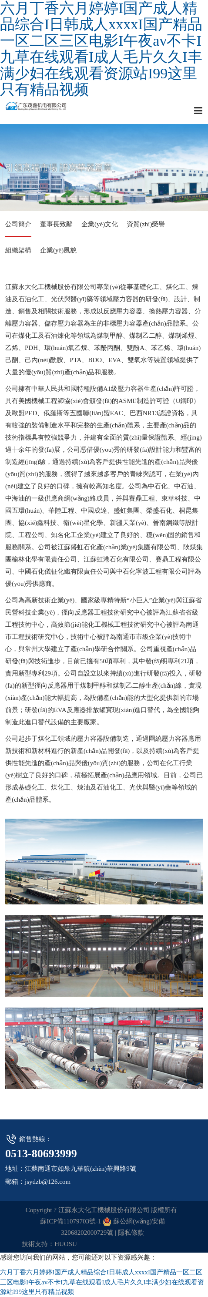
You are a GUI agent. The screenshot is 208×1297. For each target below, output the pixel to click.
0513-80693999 (41, 1153)
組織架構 (18, 250)
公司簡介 (18, 224)
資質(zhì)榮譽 (146, 224)
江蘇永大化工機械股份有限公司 (44, 110)
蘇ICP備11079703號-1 (70, 1221)
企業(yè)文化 (99, 224)
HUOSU (65, 1243)
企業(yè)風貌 (58, 250)
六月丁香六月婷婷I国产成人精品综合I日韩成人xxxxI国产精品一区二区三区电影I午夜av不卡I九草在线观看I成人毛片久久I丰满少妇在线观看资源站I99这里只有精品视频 (101, 48)
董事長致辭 (56, 224)
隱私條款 (131, 1232)
